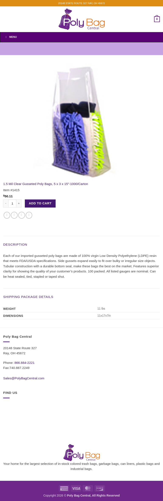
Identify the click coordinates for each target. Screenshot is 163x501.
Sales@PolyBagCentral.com (23, 378)
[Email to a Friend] (21, 215)
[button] (157, 19)
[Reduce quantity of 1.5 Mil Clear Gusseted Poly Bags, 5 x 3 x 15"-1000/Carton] (5, 203)
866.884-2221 (24, 362)
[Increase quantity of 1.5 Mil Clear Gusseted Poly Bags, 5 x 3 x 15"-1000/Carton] (18, 203)
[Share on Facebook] (7, 215)
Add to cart (40, 203)
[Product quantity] (12, 203)
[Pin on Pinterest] (29, 215)
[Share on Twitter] (14, 215)
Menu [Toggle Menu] (10, 37)
